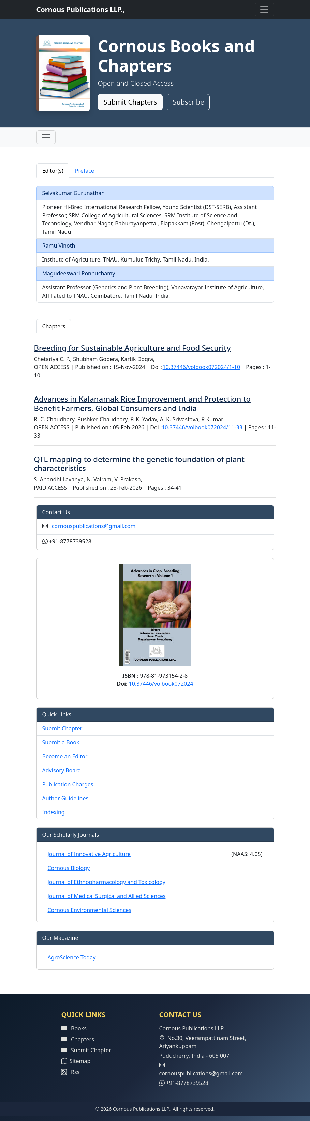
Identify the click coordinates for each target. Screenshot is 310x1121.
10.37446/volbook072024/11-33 (202, 427)
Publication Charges (67, 784)
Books (74, 1028)
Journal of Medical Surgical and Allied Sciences (107, 896)
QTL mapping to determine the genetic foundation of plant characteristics (139, 463)
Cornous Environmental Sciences (89, 910)
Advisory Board (61, 770)
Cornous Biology (69, 868)
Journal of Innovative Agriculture (89, 854)
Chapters (77, 1039)
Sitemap (76, 1061)
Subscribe (188, 102)
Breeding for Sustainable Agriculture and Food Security (132, 348)
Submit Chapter (62, 728)
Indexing (53, 812)
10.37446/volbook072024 (161, 684)
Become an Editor (65, 756)
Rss (70, 1072)
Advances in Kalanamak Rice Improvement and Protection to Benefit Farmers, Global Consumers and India (142, 403)
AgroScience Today (72, 957)
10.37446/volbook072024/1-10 (201, 367)
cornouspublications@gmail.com (94, 526)
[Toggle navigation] (264, 9)
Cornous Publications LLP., (80, 9)
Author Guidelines (65, 798)
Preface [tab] (84, 170)
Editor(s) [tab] (52, 170)
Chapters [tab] (53, 326)
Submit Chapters (130, 102)
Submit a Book (60, 742)
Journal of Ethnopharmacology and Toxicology (107, 882)
